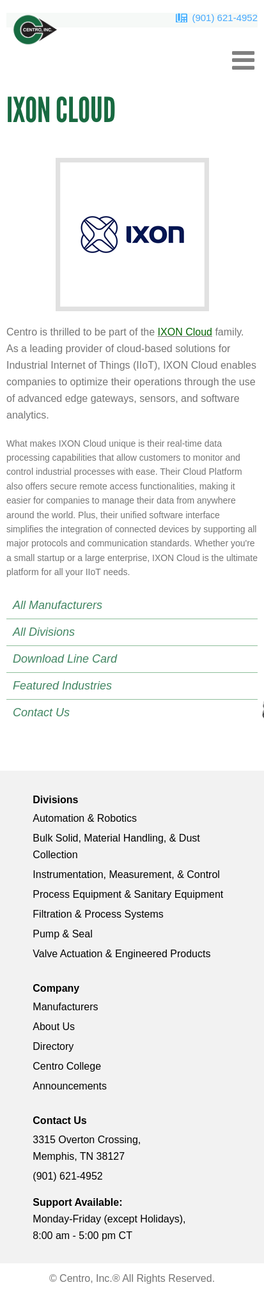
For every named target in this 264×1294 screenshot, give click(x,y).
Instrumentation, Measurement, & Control (126, 874)
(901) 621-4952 (225, 17)
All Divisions (44, 632)
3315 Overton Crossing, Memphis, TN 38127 (87, 1148)
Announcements (70, 1086)
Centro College (67, 1066)
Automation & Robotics (85, 818)
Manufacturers (65, 1006)
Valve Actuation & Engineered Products (121, 953)
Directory (53, 1046)
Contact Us (41, 712)
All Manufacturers (57, 605)
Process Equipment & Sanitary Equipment (128, 894)
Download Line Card (65, 658)
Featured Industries (62, 685)
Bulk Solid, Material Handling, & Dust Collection (116, 846)
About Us (54, 1026)
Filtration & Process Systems (98, 914)
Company (56, 988)
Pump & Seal (62, 933)
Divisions (55, 799)
